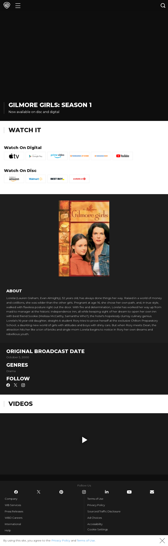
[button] (84, 440)
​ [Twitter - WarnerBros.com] (38, 492)
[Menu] (17, 5)
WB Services (13, 505)
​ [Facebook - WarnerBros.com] (16, 492)
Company (11, 498)
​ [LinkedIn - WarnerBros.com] (106, 492)
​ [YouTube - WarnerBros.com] (129, 492)
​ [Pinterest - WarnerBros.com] (61, 492)
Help (8, 530)
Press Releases (14, 511)
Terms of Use (95, 498)
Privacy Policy (96, 505)
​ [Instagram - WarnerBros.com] (84, 492)
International (13, 524)
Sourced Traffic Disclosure (104, 511)
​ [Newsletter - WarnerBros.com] (152, 492)
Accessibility (95, 524)
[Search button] (163, 5)
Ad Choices (94, 517)
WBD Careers (13, 517)
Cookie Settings (97, 529)
